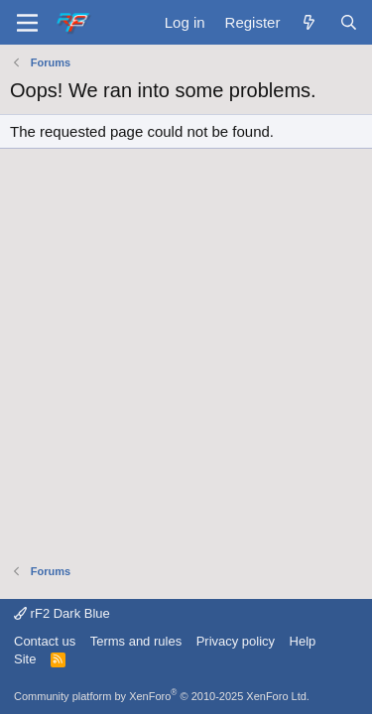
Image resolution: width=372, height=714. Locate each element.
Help (303, 641)
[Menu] (27, 23)
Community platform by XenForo (162, 696)
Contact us (44, 641)
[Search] (348, 22)
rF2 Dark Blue (62, 613)
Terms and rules (136, 641)
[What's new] (309, 22)
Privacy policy (235, 641)
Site (25, 659)
